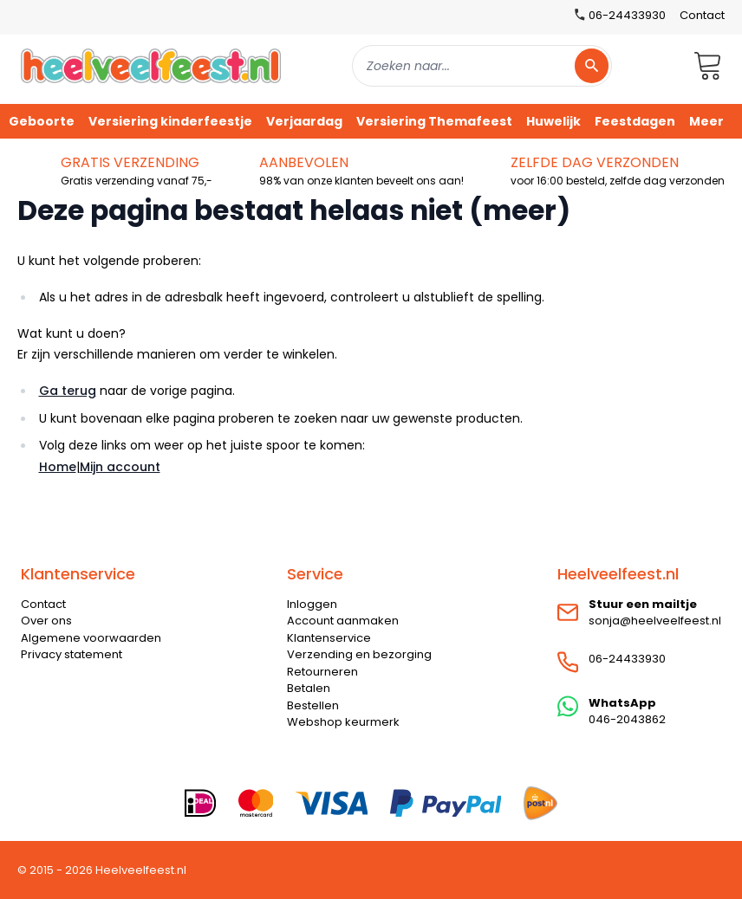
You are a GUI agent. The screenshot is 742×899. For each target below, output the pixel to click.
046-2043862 (627, 719)
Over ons (46, 620)
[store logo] (151, 65)
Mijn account (120, 466)
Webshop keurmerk (343, 722)
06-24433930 (627, 658)
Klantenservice (329, 638)
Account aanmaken (343, 620)
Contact (702, 15)
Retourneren (322, 671)
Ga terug (67, 390)
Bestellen (313, 705)
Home (57, 466)
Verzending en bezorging (359, 654)
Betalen (308, 688)
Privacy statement (71, 654)
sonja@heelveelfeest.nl (655, 620)
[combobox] (482, 66)
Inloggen (312, 604)
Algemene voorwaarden (91, 638)
